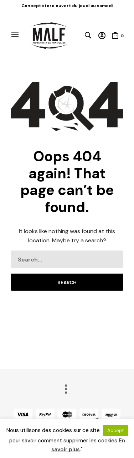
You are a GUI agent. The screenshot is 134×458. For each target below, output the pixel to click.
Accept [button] (115, 430)
